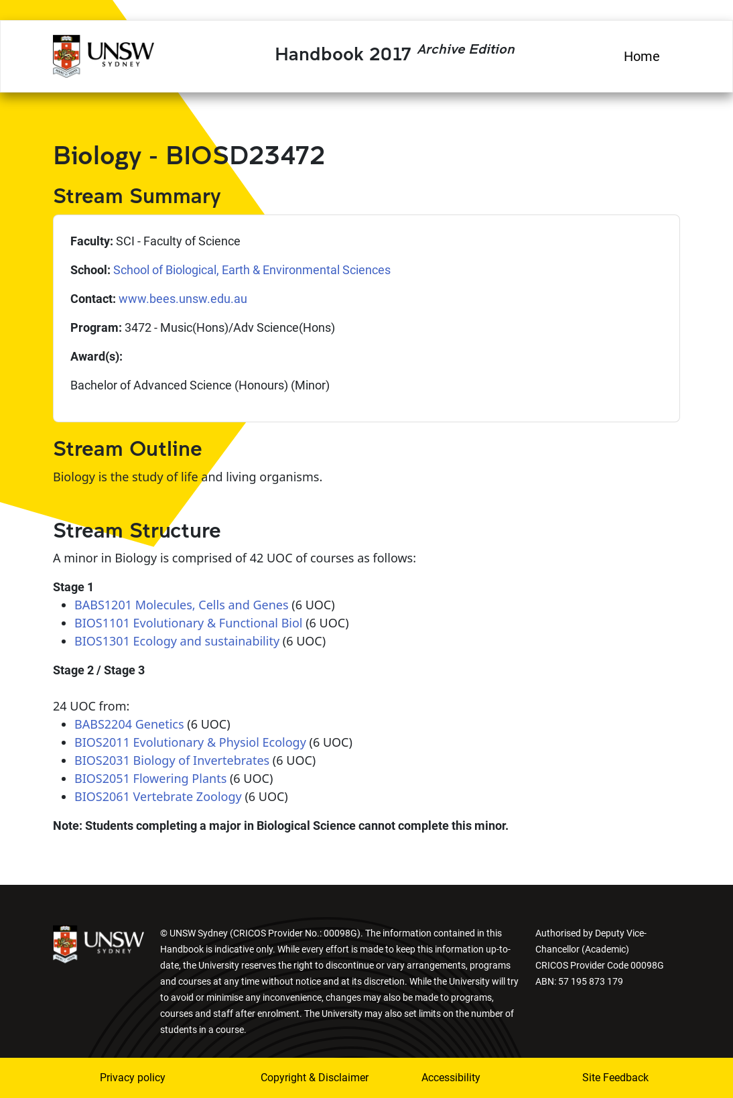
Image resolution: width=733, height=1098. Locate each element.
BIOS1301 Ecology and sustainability (176, 641)
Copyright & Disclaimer (296, 1077)
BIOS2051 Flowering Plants (150, 778)
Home (642, 56)
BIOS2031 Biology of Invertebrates (171, 760)
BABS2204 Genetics (129, 724)
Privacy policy (132, 1077)
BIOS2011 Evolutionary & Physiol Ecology (190, 742)
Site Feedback (615, 1077)
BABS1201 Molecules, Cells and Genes (181, 605)
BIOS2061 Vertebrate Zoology (158, 796)
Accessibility (450, 1077)
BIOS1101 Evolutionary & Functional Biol (188, 623)
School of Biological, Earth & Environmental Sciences (252, 270)
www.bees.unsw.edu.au (183, 299)
